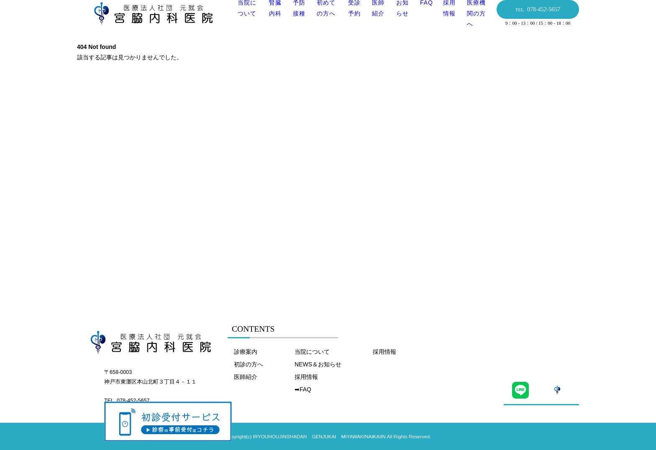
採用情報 (306, 376)
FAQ (424, 15)
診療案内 (245, 351)
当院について (312, 351)
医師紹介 (245, 376)
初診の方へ (248, 364)
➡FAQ (303, 389)
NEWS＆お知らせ (318, 364)
